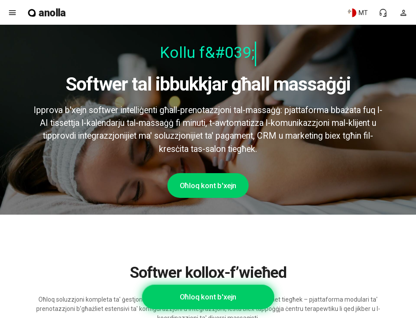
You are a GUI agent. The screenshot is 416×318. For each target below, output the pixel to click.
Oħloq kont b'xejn (208, 185)
